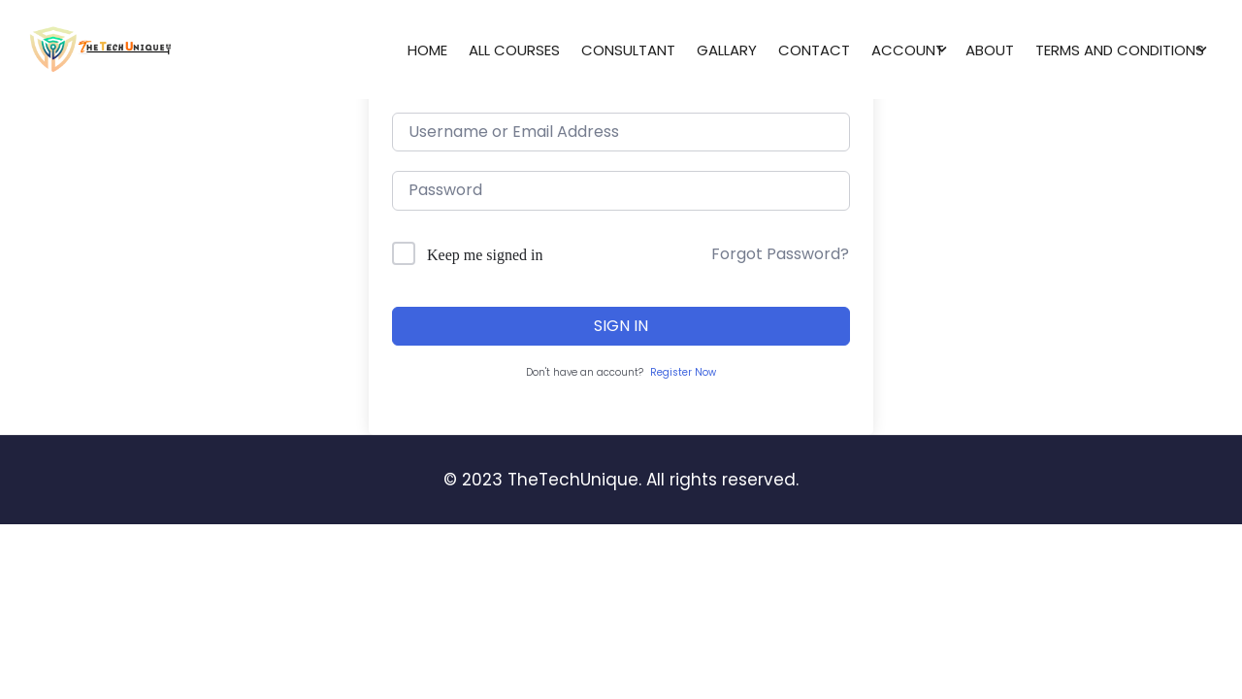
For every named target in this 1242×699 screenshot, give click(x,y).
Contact (814, 50)
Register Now (683, 372)
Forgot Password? (780, 254)
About (989, 50)
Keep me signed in (485, 255)
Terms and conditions (1119, 50)
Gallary (727, 50)
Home (427, 50)
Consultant (628, 50)
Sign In (621, 326)
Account (907, 50)
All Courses (514, 50)
